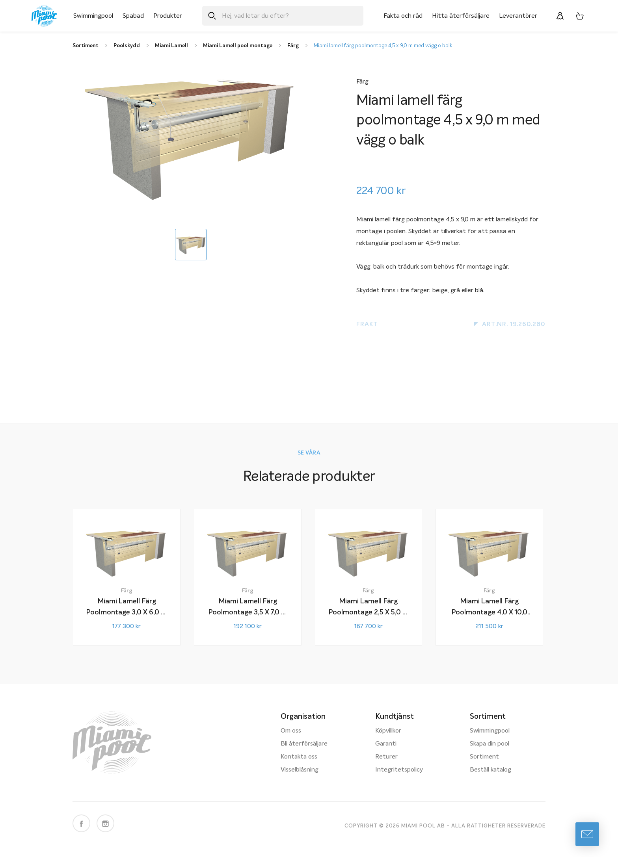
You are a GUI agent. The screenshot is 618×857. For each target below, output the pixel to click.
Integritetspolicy (399, 770)
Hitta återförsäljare (461, 16)
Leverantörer (518, 16)
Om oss (291, 731)
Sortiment (484, 757)
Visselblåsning (299, 770)
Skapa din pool (489, 744)
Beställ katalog (490, 770)
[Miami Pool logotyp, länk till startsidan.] (44, 16)
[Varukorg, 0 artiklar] (580, 16)
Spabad (133, 16)
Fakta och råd (403, 16)
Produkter (167, 16)
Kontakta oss (299, 757)
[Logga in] (560, 16)
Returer (386, 757)
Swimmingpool (93, 16)
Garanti (385, 744)
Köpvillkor (388, 731)
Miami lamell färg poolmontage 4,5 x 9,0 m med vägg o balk (383, 45)
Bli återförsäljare (304, 744)
